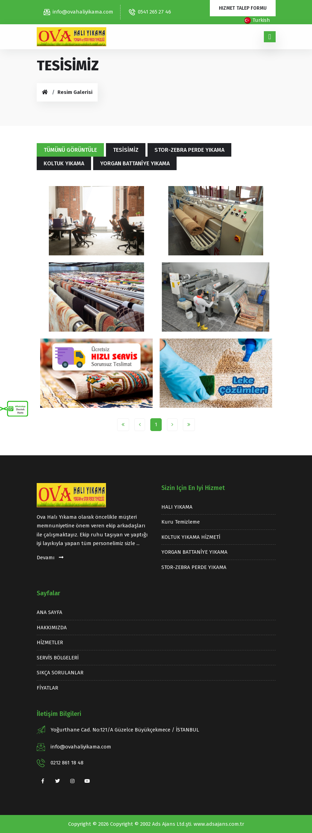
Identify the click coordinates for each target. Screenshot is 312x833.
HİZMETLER (50, 642)
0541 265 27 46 (150, 12)
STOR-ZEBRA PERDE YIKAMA (189, 150)
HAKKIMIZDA (52, 627)
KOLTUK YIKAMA (64, 163)
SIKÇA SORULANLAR (60, 672)
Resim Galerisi (74, 92)
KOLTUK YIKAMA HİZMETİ (190, 537)
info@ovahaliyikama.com (78, 12)
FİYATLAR (47, 688)
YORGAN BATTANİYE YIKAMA (135, 163)
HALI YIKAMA (177, 507)
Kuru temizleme (180, 522)
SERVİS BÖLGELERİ (58, 658)
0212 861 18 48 (67, 763)
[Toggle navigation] (270, 36)
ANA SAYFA (49, 612)
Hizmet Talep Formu (243, 8)
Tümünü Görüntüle (70, 150)
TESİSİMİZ (126, 150)
